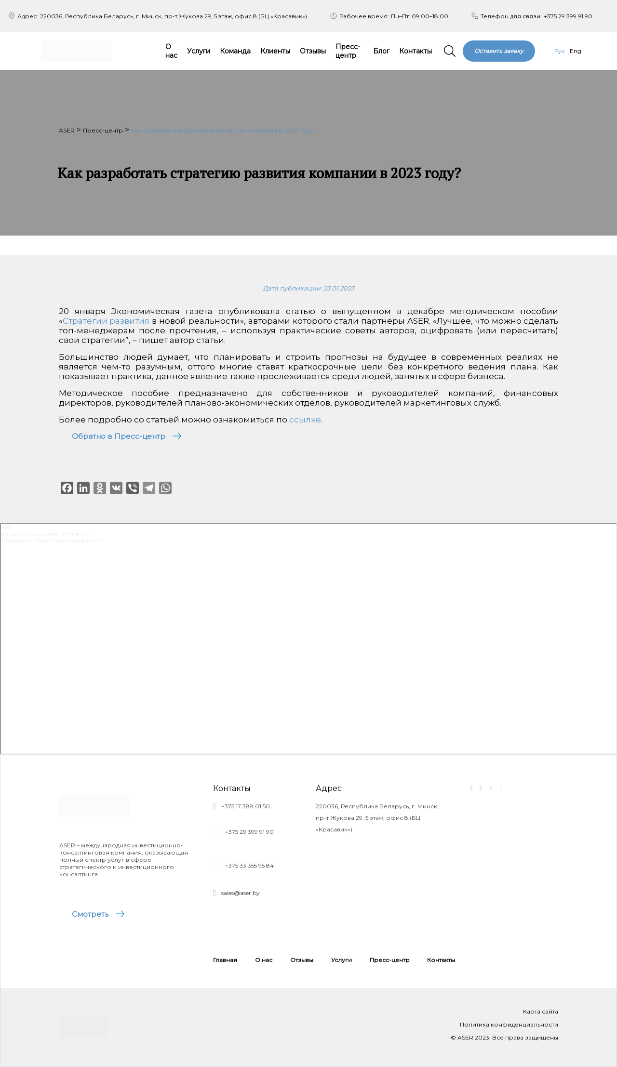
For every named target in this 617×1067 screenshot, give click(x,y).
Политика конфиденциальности (509, 1024)
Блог (381, 51)
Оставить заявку (498, 50)
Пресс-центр (347, 51)
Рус (559, 50)
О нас (171, 51)
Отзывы (313, 51)
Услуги (198, 51)
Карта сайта (540, 1011)
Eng (575, 50)
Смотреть (90, 914)
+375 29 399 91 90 (568, 16)
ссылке (305, 419)
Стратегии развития (106, 321)
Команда (235, 51)
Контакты (415, 51)
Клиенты (275, 51)
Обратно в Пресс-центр (118, 436)
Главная (225, 959)
